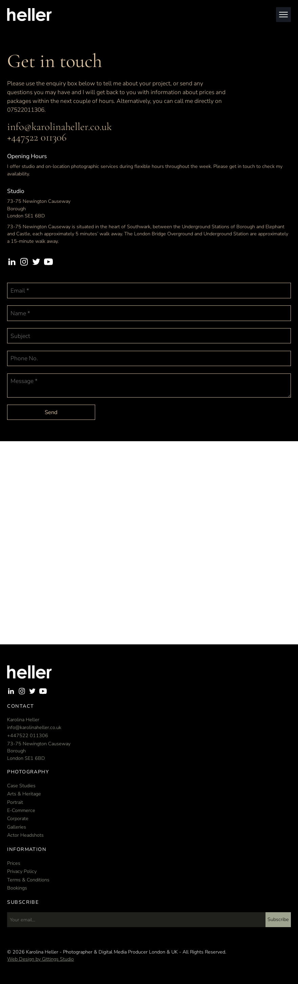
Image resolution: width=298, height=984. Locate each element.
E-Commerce (21, 810)
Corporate (17, 818)
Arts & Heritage (24, 794)
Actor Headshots (25, 835)
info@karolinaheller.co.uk (59, 126)
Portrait (15, 802)
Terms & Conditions (28, 880)
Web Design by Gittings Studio (40, 959)
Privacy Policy (22, 871)
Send (51, 412)
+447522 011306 (37, 137)
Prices (13, 863)
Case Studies (21, 786)
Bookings (17, 888)
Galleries (16, 827)
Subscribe (278, 919)
